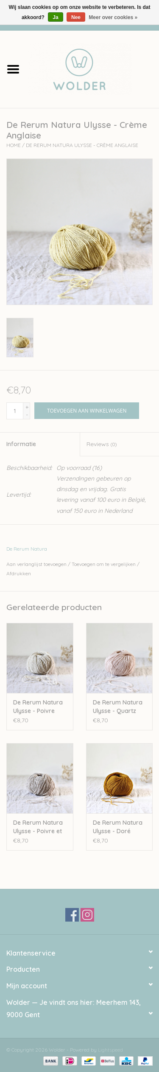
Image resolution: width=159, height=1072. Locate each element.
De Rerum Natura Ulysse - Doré (117, 827)
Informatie (21, 444)
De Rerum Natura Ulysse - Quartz (117, 707)
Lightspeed (110, 1050)
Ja (55, 17)
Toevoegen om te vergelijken (104, 564)
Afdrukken (18, 573)
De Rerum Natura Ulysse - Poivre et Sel (38, 827)
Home (13, 145)
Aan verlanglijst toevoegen (36, 564)
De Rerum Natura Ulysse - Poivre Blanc (38, 707)
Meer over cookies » (113, 17)
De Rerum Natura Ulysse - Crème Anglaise (82, 145)
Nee (76, 17)
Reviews (101, 444)
